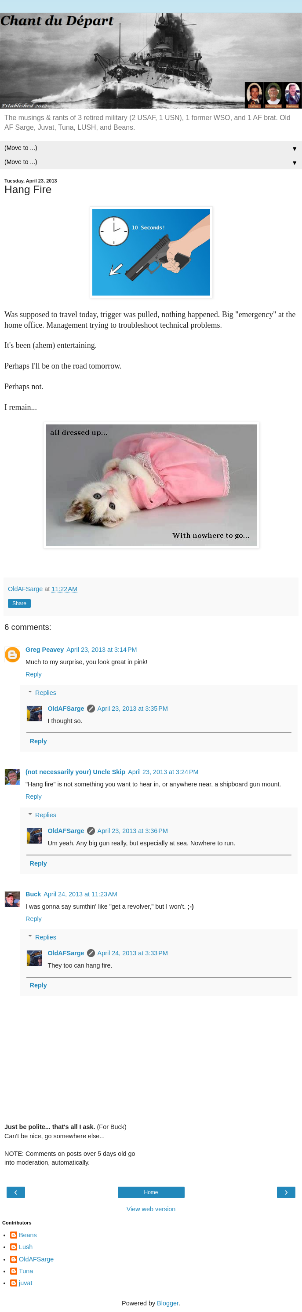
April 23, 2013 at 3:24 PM (163, 771)
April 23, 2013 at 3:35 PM (133, 708)
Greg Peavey (44, 649)
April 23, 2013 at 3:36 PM (133, 830)
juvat (25, 1282)
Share (19, 603)
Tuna (26, 1271)
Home (151, 1192)
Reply (33, 674)
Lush (26, 1246)
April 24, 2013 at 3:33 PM (133, 953)
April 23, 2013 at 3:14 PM (101, 649)
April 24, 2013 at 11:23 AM (80, 894)
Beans (28, 1235)
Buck (33, 894)
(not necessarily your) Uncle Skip (75, 771)
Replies (45, 692)
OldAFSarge (65, 708)
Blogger (167, 1303)
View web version (151, 1209)
